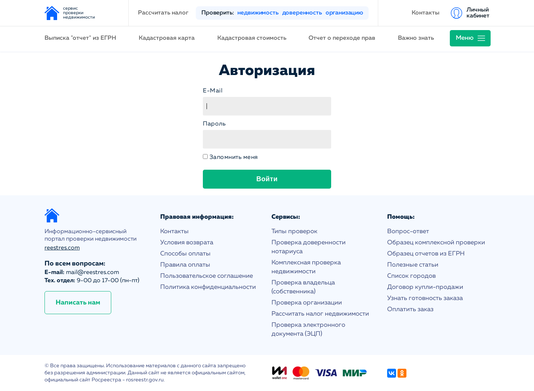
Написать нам (78, 302)
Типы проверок (294, 231)
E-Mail (212, 91)
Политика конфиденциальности (208, 287)
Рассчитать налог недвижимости (320, 314)
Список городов (411, 276)
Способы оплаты (185, 254)
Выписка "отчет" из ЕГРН (80, 38)
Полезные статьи (412, 265)
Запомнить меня (234, 157)
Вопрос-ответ (408, 231)
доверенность (302, 13)
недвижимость (257, 13)
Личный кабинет (478, 13)
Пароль (214, 124)
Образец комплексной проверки (436, 243)
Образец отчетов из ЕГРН (426, 254)
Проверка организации (306, 303)
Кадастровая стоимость (251, 38)
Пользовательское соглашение (206, 276)
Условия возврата (186, 243)
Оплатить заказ (410, 309)
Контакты (425, 13)
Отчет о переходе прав (342, 38)
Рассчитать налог (163, 13)
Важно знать (416, 38)
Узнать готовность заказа (425, 298)
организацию (344, 13)
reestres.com (62, 248)
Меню (465, 38)
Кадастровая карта (167, 38)
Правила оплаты (185, 265)
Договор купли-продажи (425, 287)
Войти (266, 179)
